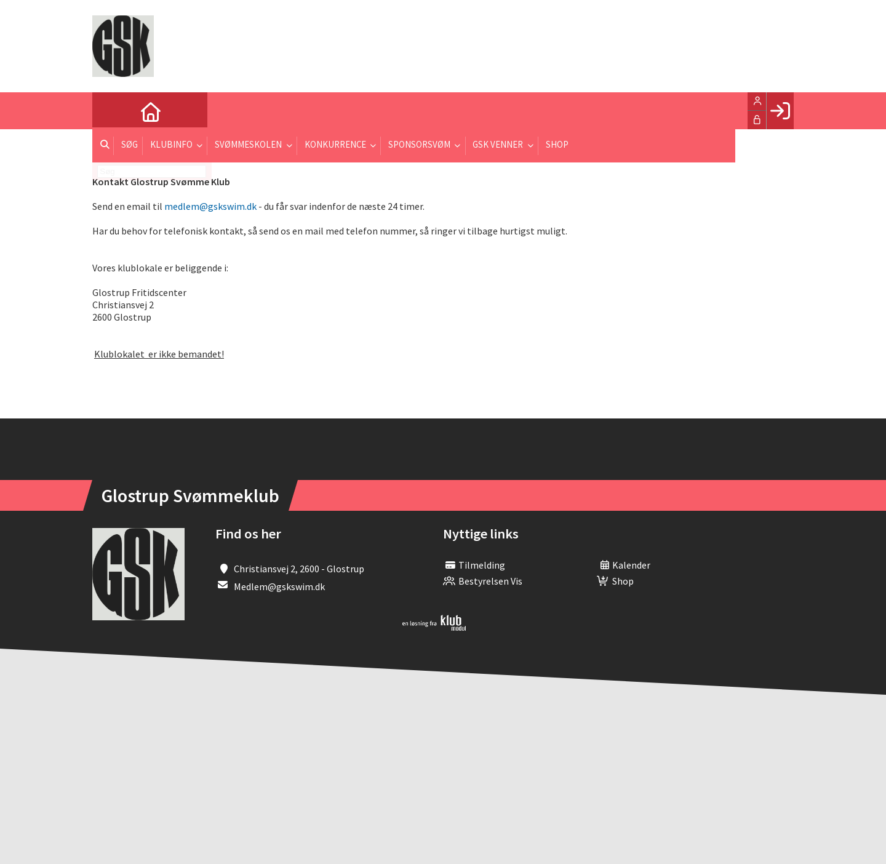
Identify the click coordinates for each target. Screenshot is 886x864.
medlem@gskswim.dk (210, 206)
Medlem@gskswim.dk (279, 586)
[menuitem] (110, 110)
